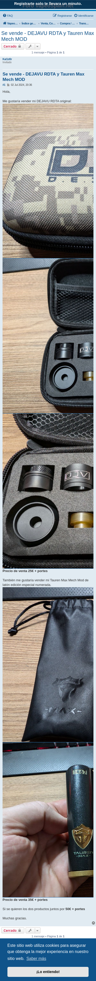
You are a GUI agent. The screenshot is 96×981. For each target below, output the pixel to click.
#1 (4, 84)
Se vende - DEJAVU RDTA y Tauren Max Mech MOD (47, 36)
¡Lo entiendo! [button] (48, 972)
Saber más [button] (36, 958)
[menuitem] (8, 16)
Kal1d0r (7, 59)
